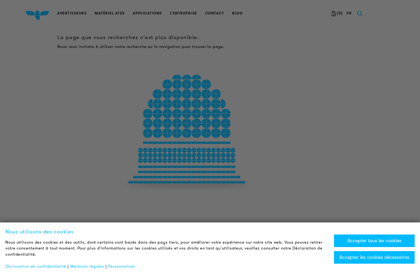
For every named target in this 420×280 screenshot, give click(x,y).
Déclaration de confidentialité (35, 266)
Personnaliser (121, 266)
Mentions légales (87, 266)
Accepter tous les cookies (374, 240)
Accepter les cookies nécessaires (374, 257)
